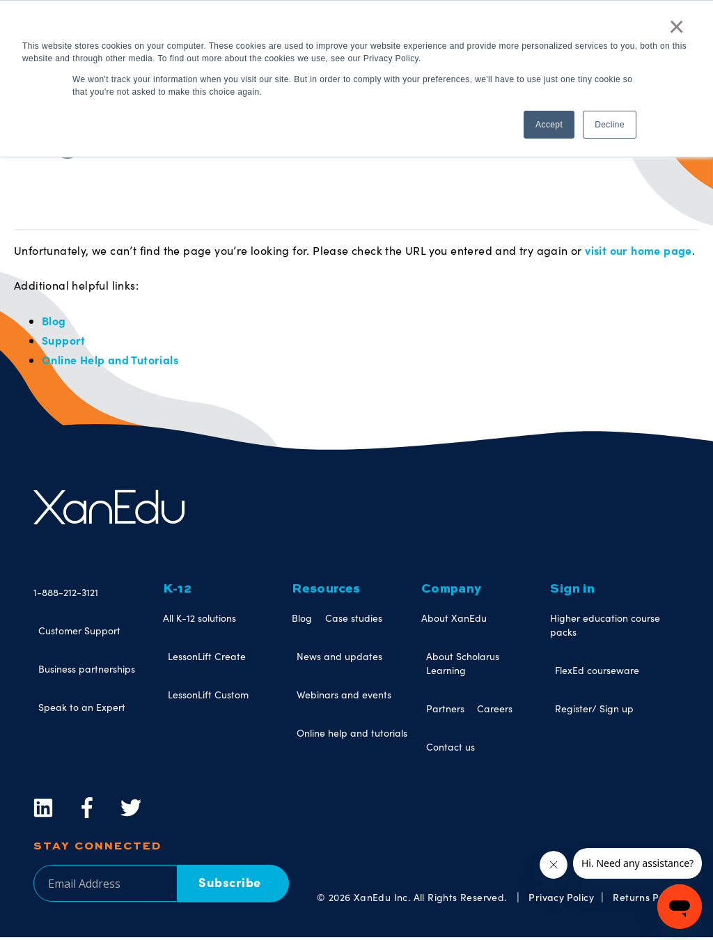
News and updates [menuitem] (339, 659)
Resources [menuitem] (326, 592)
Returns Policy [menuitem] (646, 899)
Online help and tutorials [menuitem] (352, 735)
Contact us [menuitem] (450, 749)
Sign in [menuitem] (572, 592)
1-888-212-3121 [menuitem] (65, 595)
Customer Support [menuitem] (79, 633)
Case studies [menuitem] (353, 620)
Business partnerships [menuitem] (86, 671)
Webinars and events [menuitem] (344, 697)
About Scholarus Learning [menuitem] (462, 666)
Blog (54, 321)
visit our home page (638, 250)
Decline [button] (610, 125)
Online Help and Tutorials (110, 362)
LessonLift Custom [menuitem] (208, 697)
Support (64, 342)
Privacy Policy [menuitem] (561, 899)
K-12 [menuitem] (177, 592)
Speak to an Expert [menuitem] (81, 709)
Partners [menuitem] (445, 711)
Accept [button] (549, 125)
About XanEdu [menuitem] (454, 620)
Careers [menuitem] (494, 711)
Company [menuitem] (451, 592)
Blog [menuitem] (302, 620)
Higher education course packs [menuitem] (605, 627)
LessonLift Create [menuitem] (207, 659)
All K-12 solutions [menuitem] (199, 620)
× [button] (676, 26)
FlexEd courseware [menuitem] (597, 673)
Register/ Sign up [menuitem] (594, 711)
